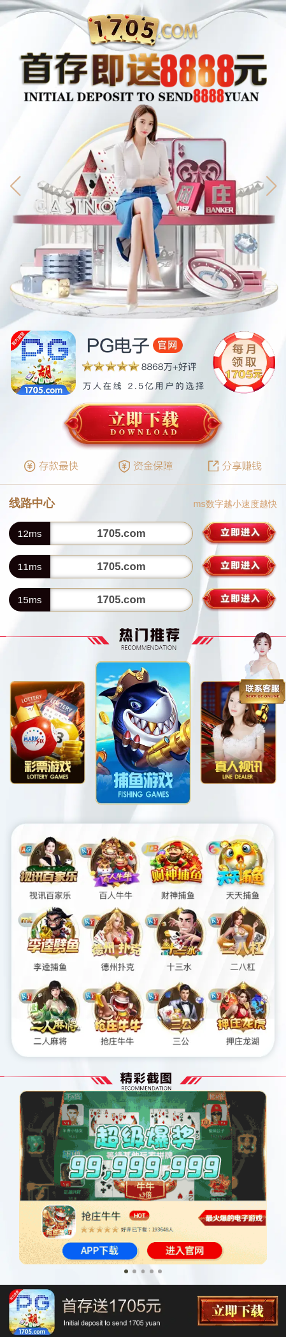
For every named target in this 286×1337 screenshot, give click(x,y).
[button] (15, 186)
